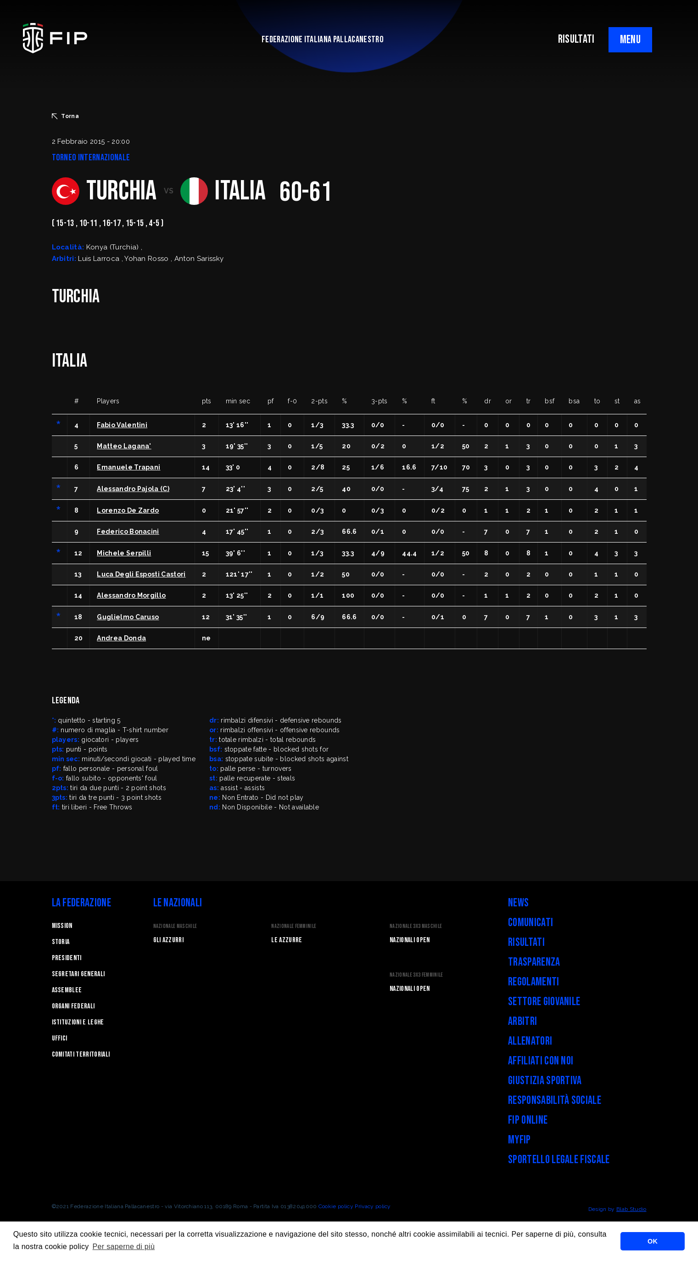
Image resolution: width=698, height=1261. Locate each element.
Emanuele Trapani (128, 467)
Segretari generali (78, 974)
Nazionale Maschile (175, 926)
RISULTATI (576, 39)
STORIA (61, 942)
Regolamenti (533, 982)
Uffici (59, 1038)
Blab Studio (631, 1209)
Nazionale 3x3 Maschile (416, 926)
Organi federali (73, 1006)
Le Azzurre (286, 940)
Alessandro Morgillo (131, 595)
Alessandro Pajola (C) (133, 488)
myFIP (519, 1140)
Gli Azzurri (168, 940)
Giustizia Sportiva (545, 1081)
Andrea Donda (121, 638)
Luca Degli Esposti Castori (141, 574)
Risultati (526, 942)
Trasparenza (534, 962)
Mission (62, 926)
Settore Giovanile (544, 1002)
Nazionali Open (410, 940)
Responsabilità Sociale (554, 1100)
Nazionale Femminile (293, 926)
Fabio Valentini (122, 425)
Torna (65, 116)
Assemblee (67, 990)
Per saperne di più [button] (124, 1246)
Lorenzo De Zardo (128, 510)
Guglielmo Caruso (128, 617)
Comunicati (530, 923)
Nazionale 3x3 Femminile (416, 975)
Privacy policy (373, 1206)
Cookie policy (335, 1206)
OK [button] (653, 1241)
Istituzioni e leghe (78, 1022)
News (518, 903)
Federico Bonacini (128, 531)
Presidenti (67, 958)
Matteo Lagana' (124, 446)
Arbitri (522, 1021)
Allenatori (530, 1041)
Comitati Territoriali (81, 1054)
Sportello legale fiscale (559, 1160)
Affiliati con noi (540, 1061)
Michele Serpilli (124, 553)
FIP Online (527, 1120)
